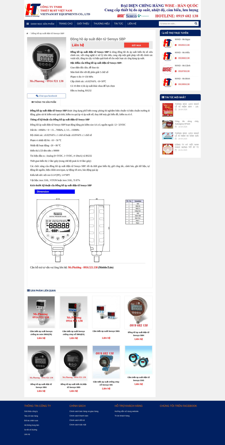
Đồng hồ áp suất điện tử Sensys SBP (47, 33)
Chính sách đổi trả (77, 420)
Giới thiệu (83, 23)
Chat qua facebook (46, 96)
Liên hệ (132, 23)
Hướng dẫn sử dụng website (126, 411)
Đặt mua (136, 45)
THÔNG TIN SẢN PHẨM (44, 102)
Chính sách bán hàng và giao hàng (83, 411)
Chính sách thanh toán (78, 416)
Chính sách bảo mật (77, 425)
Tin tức (118, 23)
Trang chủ (66, 23)
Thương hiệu (101, 23)
